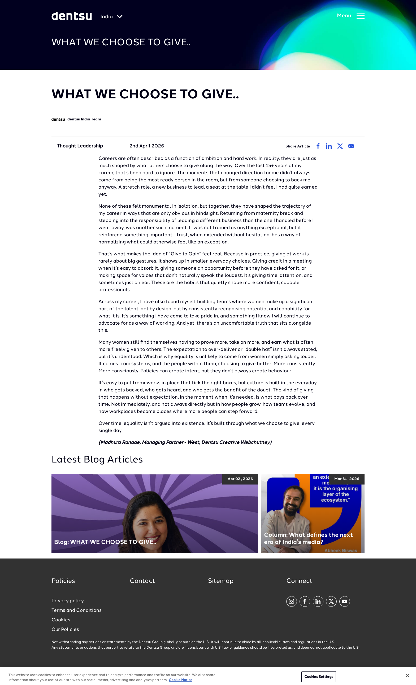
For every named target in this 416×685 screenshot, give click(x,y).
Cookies (60, 620)
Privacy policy (67, 601)
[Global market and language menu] (111, 17)
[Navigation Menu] (351, 16)
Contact (142, 581)
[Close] (407, 677)
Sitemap (220, 581)
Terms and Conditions (76, 610)
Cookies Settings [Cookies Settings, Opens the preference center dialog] (318, 678)
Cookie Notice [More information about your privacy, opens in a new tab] (180, 682)
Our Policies (65, 629)
